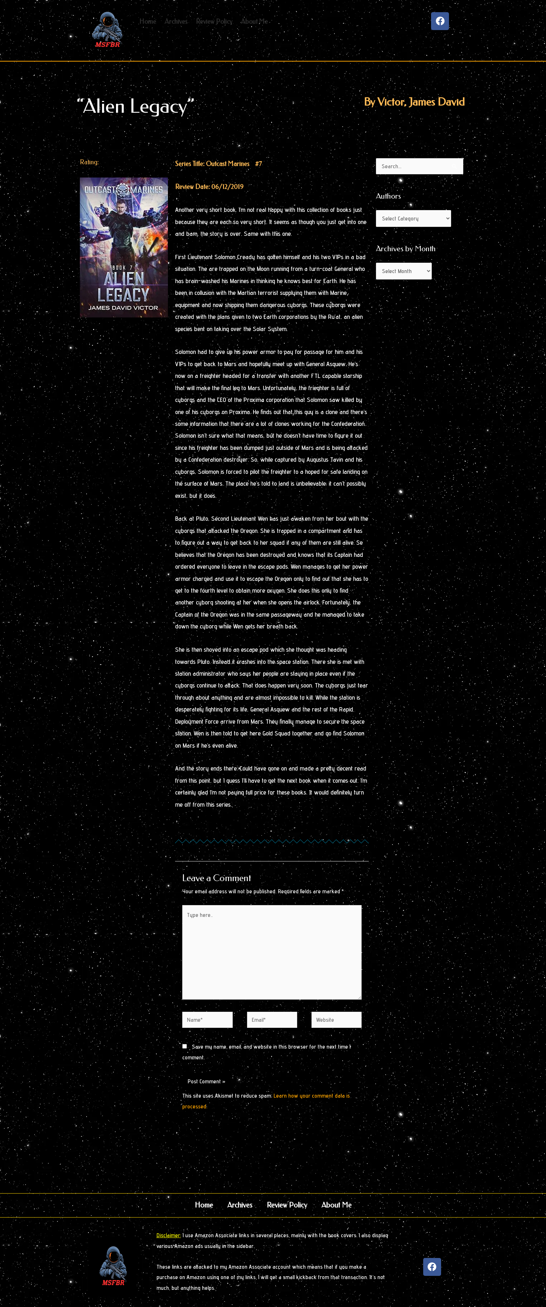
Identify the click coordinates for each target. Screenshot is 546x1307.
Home (204, 1205)
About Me (337, 1205)
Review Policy (287, 1205)
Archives (239, 1205)
